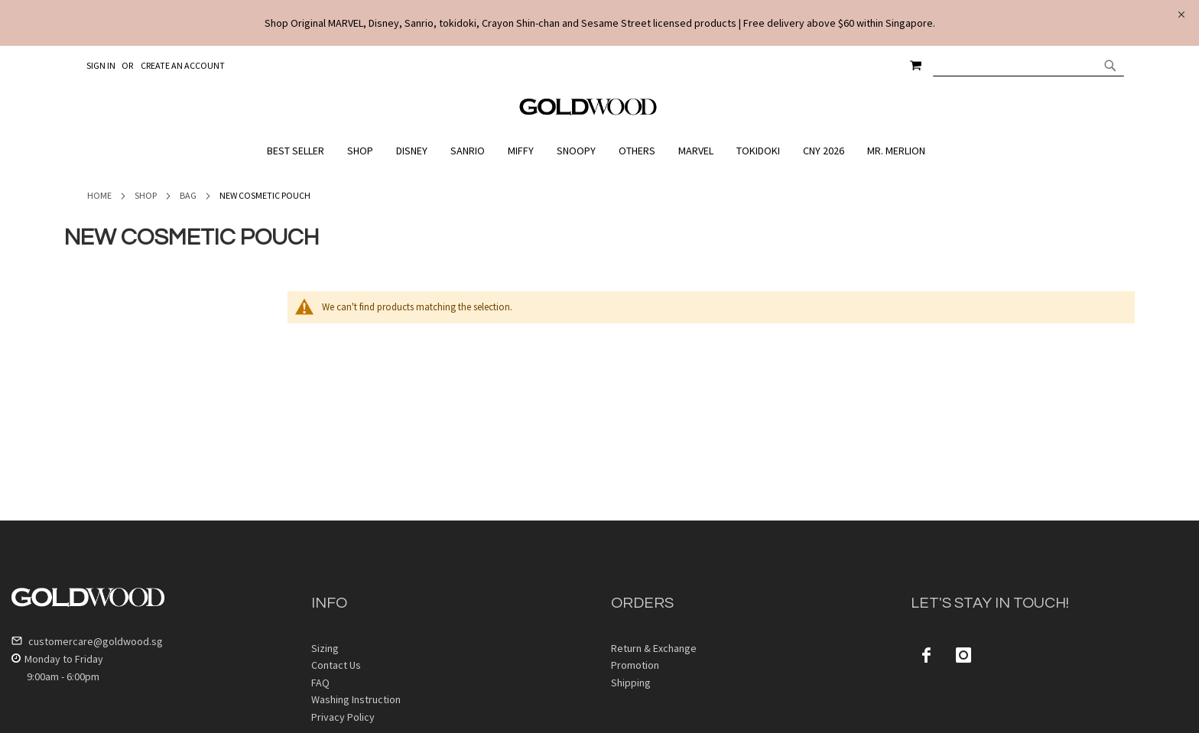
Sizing (325, 648)
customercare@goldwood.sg (87, 641)
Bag (188, 195)
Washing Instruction (356, 699)
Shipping (631, 682)
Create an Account (183, 65)
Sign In (100, 65)
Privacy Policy (343, 717)
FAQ (320, 682)
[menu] (599, 151)
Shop (146, 195)
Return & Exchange (654, 648)
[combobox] (1028, 65)
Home (99, 195)
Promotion (635, 665)
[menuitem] (299, 151)
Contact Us (336, 665)
